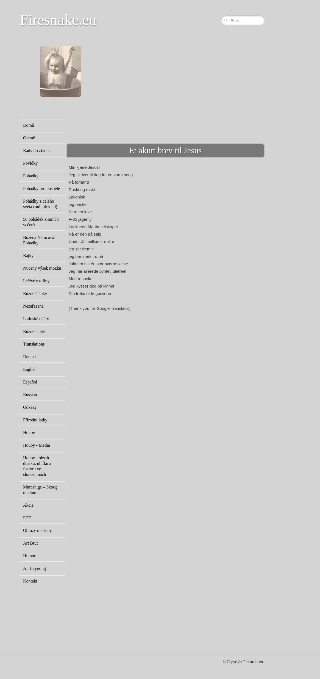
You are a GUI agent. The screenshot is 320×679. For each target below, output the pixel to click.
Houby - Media (36, 445)
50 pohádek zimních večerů (41, 222)
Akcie (28, 505)
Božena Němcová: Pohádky (39, 240)
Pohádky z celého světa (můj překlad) (40, 204)
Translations (34, 344)
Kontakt (30, 581)
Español (30, 382)
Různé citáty (34, 331)
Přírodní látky (35, 420)
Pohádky (30, 175)
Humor (29, 555)
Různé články (35, 293)
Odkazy (30, 407)
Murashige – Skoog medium (40, 490)
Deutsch (30, 356)
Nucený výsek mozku (42, 268)
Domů (28, 125)
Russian (30, 394)
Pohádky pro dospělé (41, 188)
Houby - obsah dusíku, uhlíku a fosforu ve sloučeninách (37, 466)
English (30, 369)
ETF (27, 517)
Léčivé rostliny (36, 280)
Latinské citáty (36, 318)
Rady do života (36, 150)
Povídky (30, 163)
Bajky (28, 255)
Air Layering (34, 568)
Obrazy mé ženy (37, 530)
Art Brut (30, 543)
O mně (29, 138)
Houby (29, 432)
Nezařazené (33, 306)
